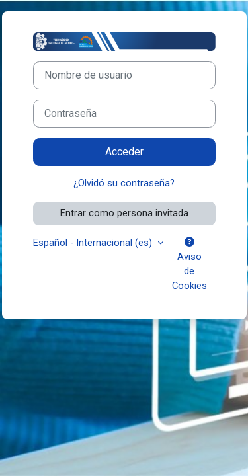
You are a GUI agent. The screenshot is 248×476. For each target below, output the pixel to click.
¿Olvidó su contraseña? (124, 183)
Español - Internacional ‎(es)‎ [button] (94, 243)
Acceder (124, 151)
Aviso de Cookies (189, 264)
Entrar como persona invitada (124, 213)
